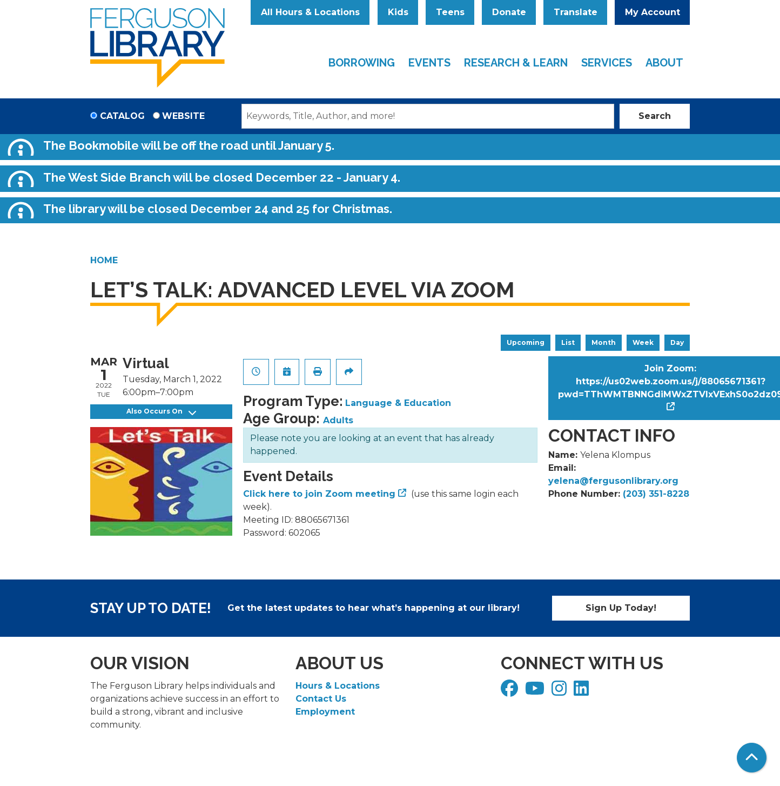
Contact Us (320, 699)
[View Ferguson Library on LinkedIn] (582, 692)
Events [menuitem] (429, 62)
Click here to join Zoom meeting (319, 494)
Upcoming (525, 342)
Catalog (122, 116)
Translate (575, 12)
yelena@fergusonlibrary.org (613, 481)
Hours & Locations (337, 686)
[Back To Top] (751, 757)
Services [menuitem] (606, 62)
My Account (652, 12)
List (568, 342)
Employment (325, 712)
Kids (398, 12)
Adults (338, 420)
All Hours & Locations (310, 12)
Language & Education (398, 403)
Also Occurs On (161, 411)
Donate (509, 12)
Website (183, 116)
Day (677, 342)
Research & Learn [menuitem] (516, 62)
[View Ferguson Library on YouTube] (536, 692)
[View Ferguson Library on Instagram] (560, 692)
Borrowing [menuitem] (361, 62)
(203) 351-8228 (656, 494)
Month (603, 342)
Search (654, 116)
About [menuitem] (664, 62)
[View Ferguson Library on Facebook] (511, 692)
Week (643, 342)
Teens (450, 12)
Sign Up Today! (621, 608)
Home (104, 260)
